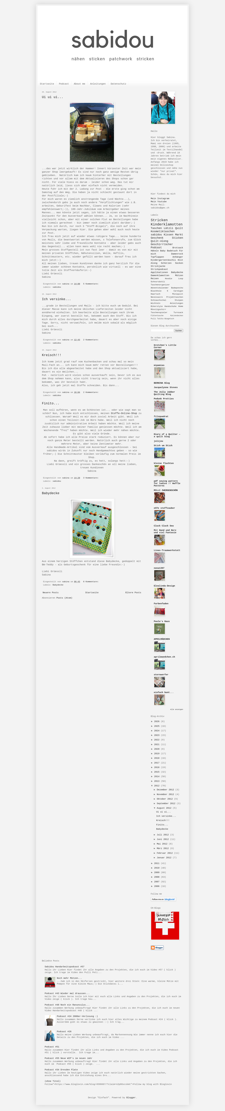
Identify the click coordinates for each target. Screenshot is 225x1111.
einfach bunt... (164, 692)
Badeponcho (177, 288)
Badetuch (172, 251)
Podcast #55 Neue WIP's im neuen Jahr (68, 1058)
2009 (157, 872)
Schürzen (166, 263)
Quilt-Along (159, 241)
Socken (179, 263)
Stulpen (179, 300)
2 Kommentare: (91, 340)
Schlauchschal (158, 300)
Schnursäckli (158, 282)
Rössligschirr (158, 309)
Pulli (153, 319)
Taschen (156, 228)
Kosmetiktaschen (163, 231)
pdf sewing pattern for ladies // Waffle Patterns (167, 483)
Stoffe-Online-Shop (124, 413)
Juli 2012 (163, 835)
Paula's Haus (162, 621)
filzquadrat (161, 416)
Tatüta (160, 319)
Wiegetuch (169, 319)
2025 (157, 726)
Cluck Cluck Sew (164, 526)
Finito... (50, 403)
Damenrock (177, 254)
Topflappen (157, 257)
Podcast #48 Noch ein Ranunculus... (67, 1005)
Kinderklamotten (166, 224)
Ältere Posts (133, 592)
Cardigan (178, 291)
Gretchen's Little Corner (165, 346)
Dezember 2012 (166, 790)
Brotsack (177, 248)
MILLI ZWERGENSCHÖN (166, 490)
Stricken (159, 220)
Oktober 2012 (165, 799)
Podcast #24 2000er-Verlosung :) (77, 1016)
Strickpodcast (159, 269)
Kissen (168, 234)
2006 (157, 886)
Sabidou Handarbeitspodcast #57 (64, 967)
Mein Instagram (160, 198)
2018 (157, 758)
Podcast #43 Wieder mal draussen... (67, 993)
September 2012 (167, 803)
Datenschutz (118, 84)
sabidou (57, 287)
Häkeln (155, 251)
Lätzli (168, 228)
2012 (157, 786)
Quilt (179, 228)
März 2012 (163, 848)
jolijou (158, 441)
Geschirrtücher (162, 244)
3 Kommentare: (91, 478)
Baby (162, 251)
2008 (157, 877)
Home (180, 306)
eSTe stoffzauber (164, 508)
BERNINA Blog (162, 383)
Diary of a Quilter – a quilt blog (167, 435)
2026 (157, 721)
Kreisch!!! (51, 355)
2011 (157, 863)
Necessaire (157, 297)
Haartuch (155, 294)
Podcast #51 (52, 1047)
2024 (157, 731)
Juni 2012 (163, 839)
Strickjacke (158, 266)
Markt (179, 234)
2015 (157, 772)
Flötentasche (157, 316)
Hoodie (168, 279)
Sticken (177, 237)
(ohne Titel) (53, 1081)
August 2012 (165, 808)
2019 (157, 753)
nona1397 (159, 568)
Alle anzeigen (176, 709)
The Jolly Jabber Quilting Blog (164, 393)
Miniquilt (177, 294)
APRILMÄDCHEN (162, 639)
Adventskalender (160, 288)
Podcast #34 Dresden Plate (61, 1070)
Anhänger (177, 257)
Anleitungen (98, 84)
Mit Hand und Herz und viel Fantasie (165, 531)
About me (79, 84)
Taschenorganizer (160, 285)
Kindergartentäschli (163, 260)
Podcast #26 (64, 1031)
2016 (157, 767)
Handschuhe (170, 306)
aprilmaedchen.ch (164, 657)
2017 (157, 763)
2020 (157, 749)
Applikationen (159, 272)
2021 (157, 744)
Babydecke (50, 493)
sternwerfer (161, 674)
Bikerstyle (157, 306)
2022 (157, 740)
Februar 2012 (165, 853)
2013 (157, 781)
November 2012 (166, 794)
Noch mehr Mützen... (69, 978)
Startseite (47, 84)
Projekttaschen (174, 297)
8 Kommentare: (91, 582)
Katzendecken (176, 316)
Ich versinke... (56, 299)
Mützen (179, 275)
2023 (157, 735)
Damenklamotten (160, 275)
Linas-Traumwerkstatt (167, 550)
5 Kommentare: (91, 284)
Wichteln (155, 303)
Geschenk (157, 237)
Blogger (131, 1097)
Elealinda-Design (164, 586)
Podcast (64, 84)
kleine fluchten (164, 463)
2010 (157, 868)
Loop (180, 279)
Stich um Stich (163, 445)
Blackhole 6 (159, 291)
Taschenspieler (159, 312)
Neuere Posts (51, 592)
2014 (157, 776)
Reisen (155, 278)
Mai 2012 (163, 844)
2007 (157, 882)
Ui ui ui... (52, 97)
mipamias (159, 365)
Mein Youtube (159, 201)
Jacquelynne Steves (166, 387)
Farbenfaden (161, 603)
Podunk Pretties (164, 399)
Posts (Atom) (64, 598)
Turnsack (178, 312)
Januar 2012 (165, 858)
